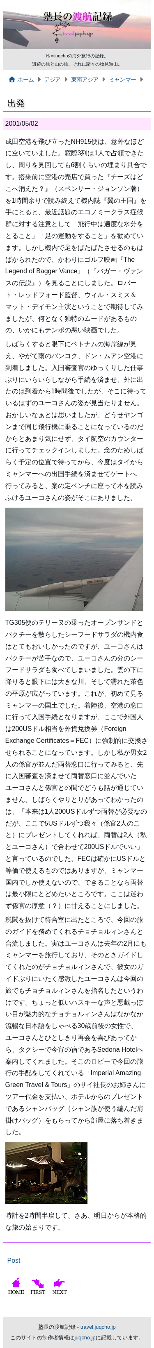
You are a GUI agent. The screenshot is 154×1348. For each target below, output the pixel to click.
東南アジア (84, 79)
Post (14, 1260)
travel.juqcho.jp (98, 1327)
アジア (52, 79)
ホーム (21, 79)
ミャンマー (122, 79)
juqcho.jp (84, 1337)
